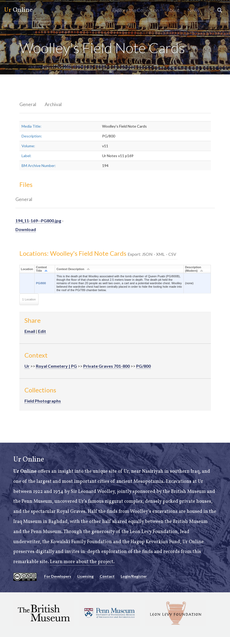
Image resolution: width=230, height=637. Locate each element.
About (173, 10)
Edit (42, 331)
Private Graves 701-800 (106, 365)
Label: (26, 155)
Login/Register (134, 576)
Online (18, 10)
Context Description (70, 269)
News (193, 10)
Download (25, 229)
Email (29, 331)
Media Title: (31, 126)
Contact (107, 576)
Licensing (85, 576)
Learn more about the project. (82, 562)
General (27, 104)
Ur (27, 365)
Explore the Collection (135, 10)
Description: (32, 136)
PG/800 (41, 283)
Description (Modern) (193, 269)
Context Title (41, 269)
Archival (53, 104)
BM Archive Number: (39, 165)
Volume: (28, 146)
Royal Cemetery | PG (56, 365)
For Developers (57, 576)
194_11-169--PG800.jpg (38, 220)
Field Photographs (42, 400)
